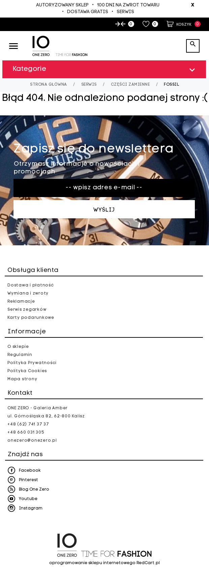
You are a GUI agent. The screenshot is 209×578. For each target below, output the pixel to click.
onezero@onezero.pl (32, 441)
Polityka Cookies (27, 371)
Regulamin (19, 355)
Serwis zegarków (26, 310)
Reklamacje (21, 302)
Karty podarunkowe (30, 318)
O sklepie (18, 347)
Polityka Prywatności (32, 363)
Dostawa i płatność (30, 285)
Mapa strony (22, 379)
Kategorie (105, 69)
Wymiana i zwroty (28, 294)
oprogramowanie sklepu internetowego (92, 563)
